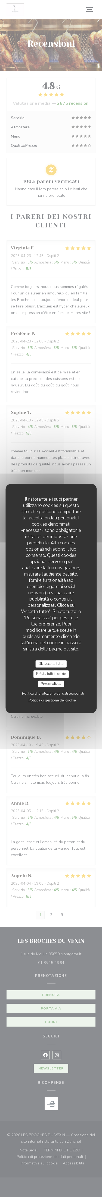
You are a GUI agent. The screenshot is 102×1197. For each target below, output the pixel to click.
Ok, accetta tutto (51, 663)
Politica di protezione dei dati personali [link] (53, 693)
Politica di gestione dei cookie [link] (52, 700)
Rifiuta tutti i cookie (51, 673)
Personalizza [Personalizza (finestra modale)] (51, 683)
